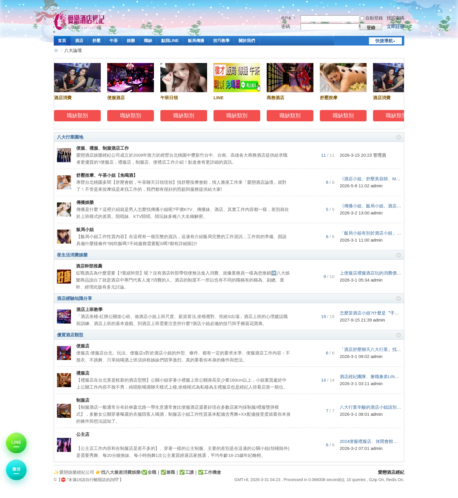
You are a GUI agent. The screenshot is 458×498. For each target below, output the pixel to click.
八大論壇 (73, 50)
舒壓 (96, 40)
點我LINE (170, 40)
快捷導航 (384, 40)
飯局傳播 (196, 40)
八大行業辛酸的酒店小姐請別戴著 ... (375, 407)
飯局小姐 (85, 229)
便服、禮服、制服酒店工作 (102, 148)
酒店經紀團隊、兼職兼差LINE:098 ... (375, 376)
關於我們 (247, 40)
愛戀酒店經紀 (56, 50)
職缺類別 (78, 115)
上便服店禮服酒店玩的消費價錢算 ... (375, 272)
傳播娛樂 (85, 202)
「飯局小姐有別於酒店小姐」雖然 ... (375, 232)
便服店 (82, 345)
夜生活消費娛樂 (72, 254)
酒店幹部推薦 (89, 265)
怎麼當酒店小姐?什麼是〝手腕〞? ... (375, 312)
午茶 (114, 40)
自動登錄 (371, 17)
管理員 (379, 155)
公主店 (82, 434)
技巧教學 (221, 40)
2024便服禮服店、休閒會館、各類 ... (375, 441)
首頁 (62, 40)
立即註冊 (395, 26)
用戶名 (286, 18)
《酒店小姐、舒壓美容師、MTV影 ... (375, 178)
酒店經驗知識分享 (74, 298)
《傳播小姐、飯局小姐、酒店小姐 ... (375, 205)
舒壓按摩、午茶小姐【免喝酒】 (107, 175)
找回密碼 (395, 17)
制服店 (82, 400)
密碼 (285, 26)
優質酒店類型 (70, 334)
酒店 (79, 40)
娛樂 (131, 40)
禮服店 (82, 373)
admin (377, 185)
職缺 (148, 40)
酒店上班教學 (89, 309)
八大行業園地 (70, 136)
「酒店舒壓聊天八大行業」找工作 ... (375, 349)
